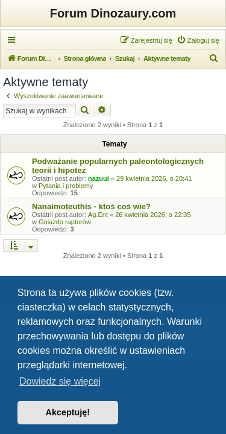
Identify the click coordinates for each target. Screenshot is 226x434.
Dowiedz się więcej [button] (60, 381)
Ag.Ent (98, 214)
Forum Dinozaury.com (113, 13)
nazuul (98, 178)
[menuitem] (198, 40)
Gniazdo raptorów (65, 221)
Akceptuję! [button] (68, 412)
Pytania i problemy (66, 185)
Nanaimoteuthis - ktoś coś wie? (91, 206)
